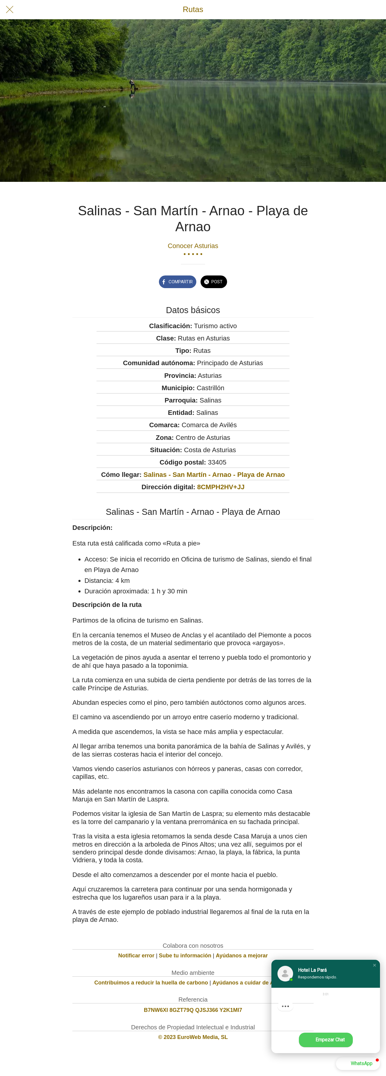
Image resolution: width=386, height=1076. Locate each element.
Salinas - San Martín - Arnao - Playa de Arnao (214, 474)
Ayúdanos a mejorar (242, 956)
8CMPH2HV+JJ (221, 487)
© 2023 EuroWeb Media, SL (193, 1037)
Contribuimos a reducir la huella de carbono (151, 983)
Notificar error (136, 956)
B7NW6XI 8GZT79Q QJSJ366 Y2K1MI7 (193, 1010)
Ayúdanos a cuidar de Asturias (252, 983)
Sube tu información (185, 956)
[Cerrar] (9, 9)
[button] (375, 965)
